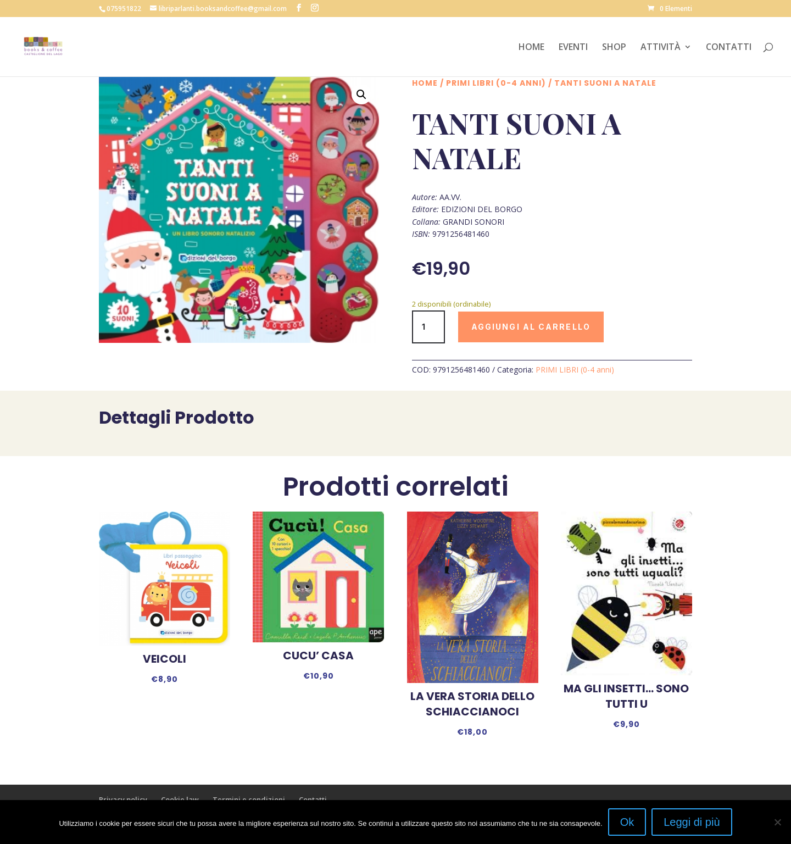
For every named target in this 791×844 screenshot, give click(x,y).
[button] (361, 94)
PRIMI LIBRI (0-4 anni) (496, 82)
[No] (777, 822)
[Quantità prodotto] (428, 326)
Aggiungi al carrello (531, 326)
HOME (531, 48)
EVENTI (573, 48)
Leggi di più (692, 822)
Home (425, 82)
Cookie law (180, 799)
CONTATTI (728, 48)
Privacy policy (123, 799)
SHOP (614, 48)
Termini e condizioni (249, 799)
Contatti (313, 799)
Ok (627, 822)
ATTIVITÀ (660, 48)
